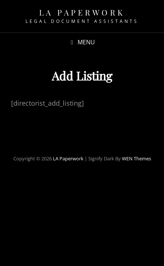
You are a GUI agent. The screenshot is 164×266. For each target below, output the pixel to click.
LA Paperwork (82, 12)
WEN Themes (136, 158)
